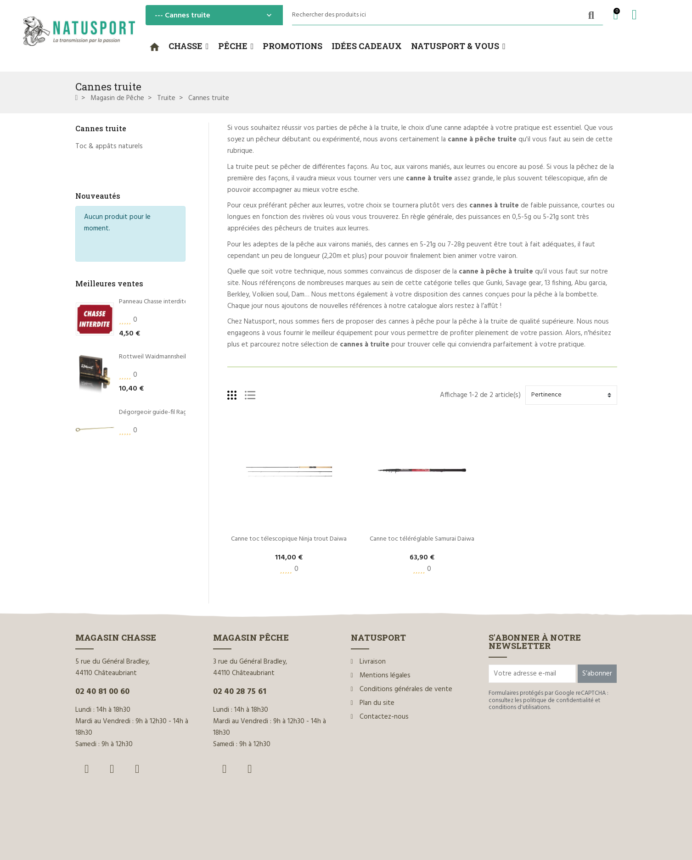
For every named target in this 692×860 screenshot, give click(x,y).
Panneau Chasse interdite (153, 254)
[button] (189, 46)
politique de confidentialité (558, 700)
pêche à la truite (373, 128)
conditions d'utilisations (519, 707)
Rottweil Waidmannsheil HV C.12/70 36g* (175, 309)
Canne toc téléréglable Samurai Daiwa (422, 539)
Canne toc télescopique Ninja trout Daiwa (289, 539)
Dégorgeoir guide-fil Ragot (156, 365)
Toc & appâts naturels (109, 146)
